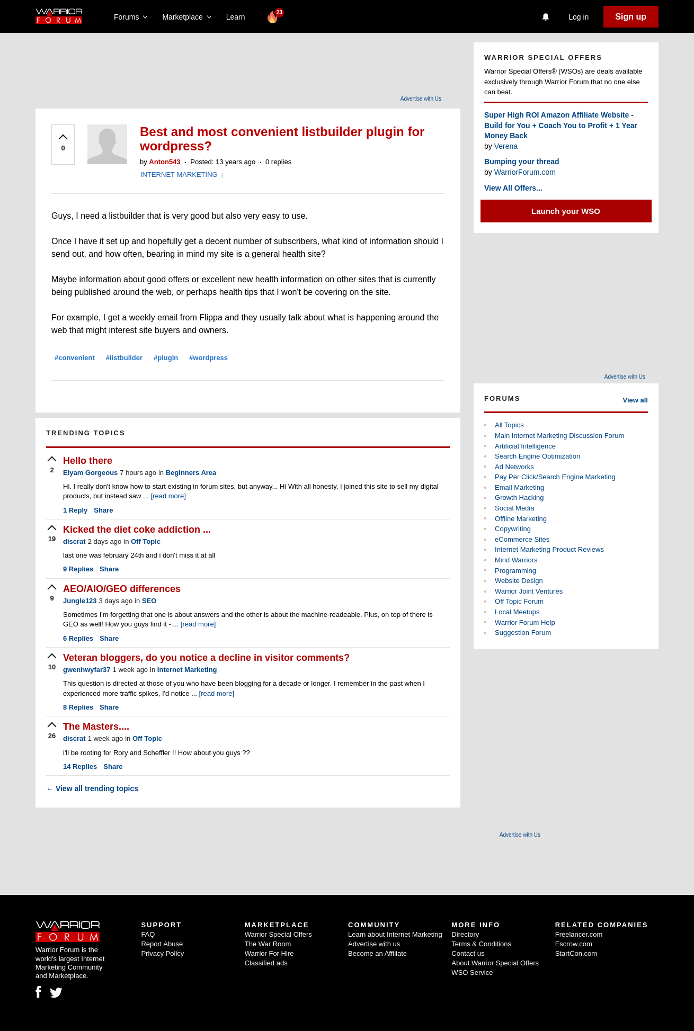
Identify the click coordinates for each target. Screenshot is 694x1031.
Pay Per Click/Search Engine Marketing (555, 477)
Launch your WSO (565, 211)
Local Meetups (517, 612)
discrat (74, 541)
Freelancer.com (579, 934)
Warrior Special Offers (278, 934)
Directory (465, 934)
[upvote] (63, 143)
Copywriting (513, 529)
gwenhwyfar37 (87, 670)
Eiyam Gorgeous (90, 473)
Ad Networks (514, 467)
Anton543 (164, 162)
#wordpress (208, 358)
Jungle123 (80, 601)
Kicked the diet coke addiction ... (137, 529)
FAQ (148, 934)
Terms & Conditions (481, 944)
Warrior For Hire (269, 953)
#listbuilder (124, 358)
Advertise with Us (421, 99)
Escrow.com (573, 944)
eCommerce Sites (522, 539)
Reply (75, 510)
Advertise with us (374, 944)
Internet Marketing (187, 670)
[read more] (167, 496)
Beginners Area (191, 473)
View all (635, 400)
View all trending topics (92, 788)
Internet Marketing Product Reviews (549, 549)
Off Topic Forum (519, 601)
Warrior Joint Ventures (529, 591)
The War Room (268, 944)
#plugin (166, 358)
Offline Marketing (521, 519)
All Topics (509, 425)
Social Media (514, 508)
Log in (578, 17)
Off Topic (146, 541)
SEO (149, 601)
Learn (238, 17)
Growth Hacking (519, 497)
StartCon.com (576, 953)
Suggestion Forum (523, 632)
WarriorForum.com (525, 172)
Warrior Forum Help (525, 622)
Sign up (630, 16)
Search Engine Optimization (537, 456)
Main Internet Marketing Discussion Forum (559, 436)
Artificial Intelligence (525, 446)
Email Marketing (519, 487)
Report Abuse (162, 944)
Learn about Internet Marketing (395, 934)
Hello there (87, 460)
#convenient (75, 358)
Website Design (519, 581)
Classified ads (266, 963)
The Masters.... (96, 726)
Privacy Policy (162, 953)
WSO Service (472, 972)
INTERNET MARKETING (179, 174)
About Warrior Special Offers (495, 963)
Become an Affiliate (377, 953)
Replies (78, 569)
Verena (506, 146)
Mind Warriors (516, 560)
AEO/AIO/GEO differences (122, 589)
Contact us (467, 953)
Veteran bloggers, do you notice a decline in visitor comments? (206, 657)
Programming (515, 571)
